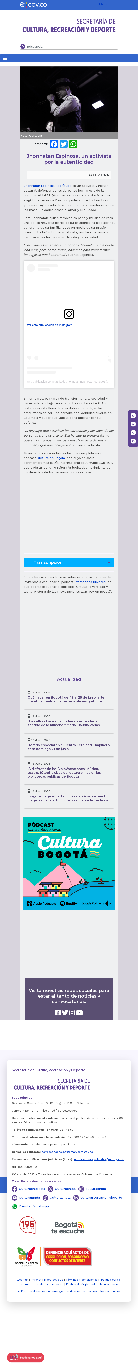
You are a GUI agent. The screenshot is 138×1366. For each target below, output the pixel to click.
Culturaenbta (60, 1197)
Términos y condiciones (81, 1279)
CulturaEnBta (29, 1197)
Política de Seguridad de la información (93, 1284)
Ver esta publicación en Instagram (49, 325)
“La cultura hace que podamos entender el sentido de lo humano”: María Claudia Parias (64, 723)
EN (101, 4)
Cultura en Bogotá (50, 458)
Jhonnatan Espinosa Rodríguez (47, 186)
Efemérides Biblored (90, 582)
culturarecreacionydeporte (101, 1197)
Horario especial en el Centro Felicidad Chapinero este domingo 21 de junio (69, 747)
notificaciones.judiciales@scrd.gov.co (99, 1159)
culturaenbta (96, 1189)
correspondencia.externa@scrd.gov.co (67, 1151)
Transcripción (73, 563)
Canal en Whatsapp (34, 1206)
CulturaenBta (65, 1189)
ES (106, 4)
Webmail (22, 1279)
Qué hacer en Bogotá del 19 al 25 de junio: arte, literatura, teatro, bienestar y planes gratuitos (66, 699)
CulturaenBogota (32, 1189)
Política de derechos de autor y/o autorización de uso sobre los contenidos (69, 1291)
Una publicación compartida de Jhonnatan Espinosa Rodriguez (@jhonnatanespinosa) (80, 381)
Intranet (36, 1279)
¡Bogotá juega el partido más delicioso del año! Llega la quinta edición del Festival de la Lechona (68, 798)
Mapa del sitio (53, 1279)
